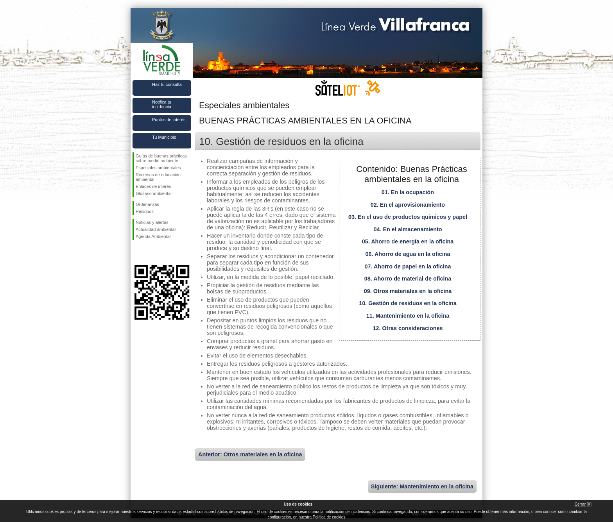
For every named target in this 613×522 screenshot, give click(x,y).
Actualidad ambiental (156, 229)
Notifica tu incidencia (161, 104)
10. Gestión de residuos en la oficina (408, 303)
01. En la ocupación (408, 192)
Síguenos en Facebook (137, 252)
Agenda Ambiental (153, 236)
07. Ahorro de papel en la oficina (408, 266)
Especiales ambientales (158, 167)
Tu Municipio (164, 137)
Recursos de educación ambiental (158, 177)
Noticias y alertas (152, 222)
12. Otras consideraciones (408, 328)
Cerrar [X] (583, 504)
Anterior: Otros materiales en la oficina (250, 454)
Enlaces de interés (153, 186)
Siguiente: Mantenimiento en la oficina (422, 486)
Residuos (145, 211)
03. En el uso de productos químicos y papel (407, 217)
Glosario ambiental (154, 193)
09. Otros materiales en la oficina (408, 291)
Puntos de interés (169, 119)
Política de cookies (329, 517)
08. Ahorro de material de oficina (408, 278)
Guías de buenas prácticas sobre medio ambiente (161, 158)
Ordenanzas (147, 204)
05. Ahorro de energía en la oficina (408, 241)
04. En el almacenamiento (407, 229)
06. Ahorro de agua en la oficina (408, 254)
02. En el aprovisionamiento (408, 205)
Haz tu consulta (167, 84)
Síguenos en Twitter (150, 252)
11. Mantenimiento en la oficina (408, 316)
